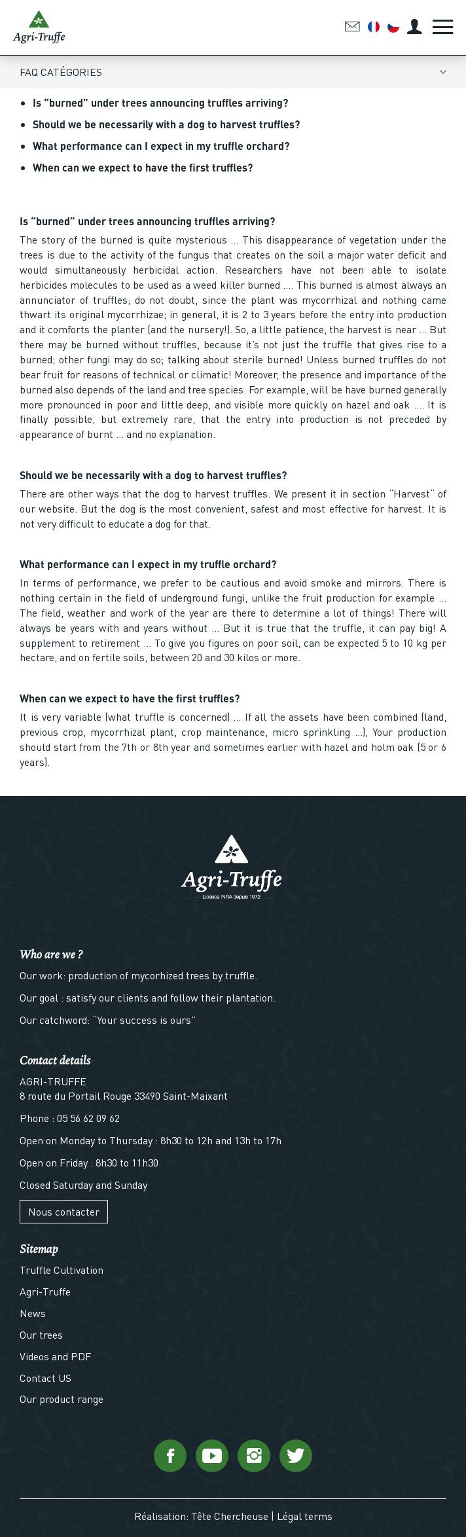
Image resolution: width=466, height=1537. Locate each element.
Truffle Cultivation (61, 1269)
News (33, 1313)
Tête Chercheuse (229, 1516)
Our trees (41, 1334)
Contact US (45, 1377)
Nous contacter (63, 1211)
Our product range (61, 1398)
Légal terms (304, 1516)
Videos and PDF (55, 1356)
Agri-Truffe (45, 1291)
